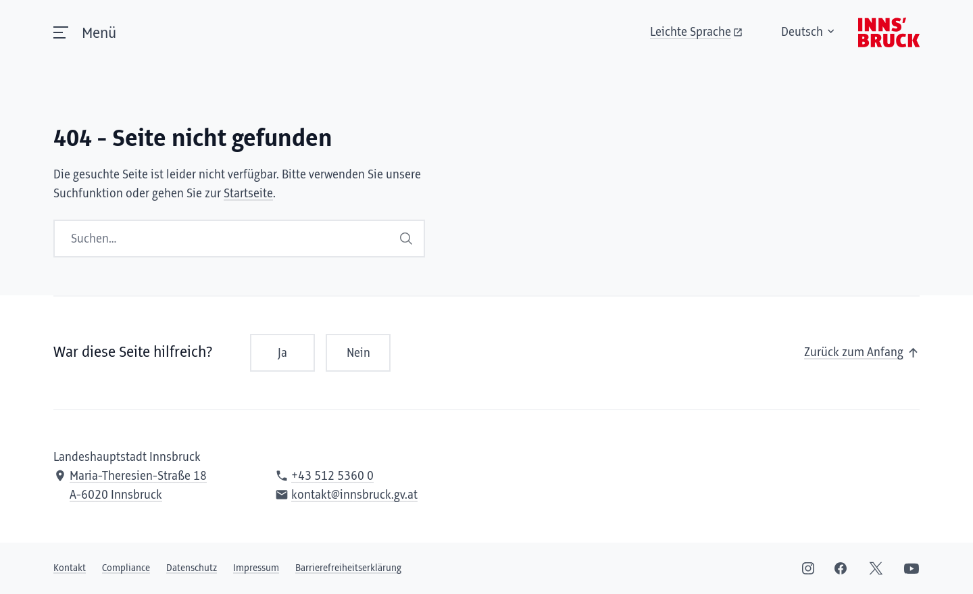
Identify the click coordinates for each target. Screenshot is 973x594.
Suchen (406, 238)
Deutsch (762, 46)
